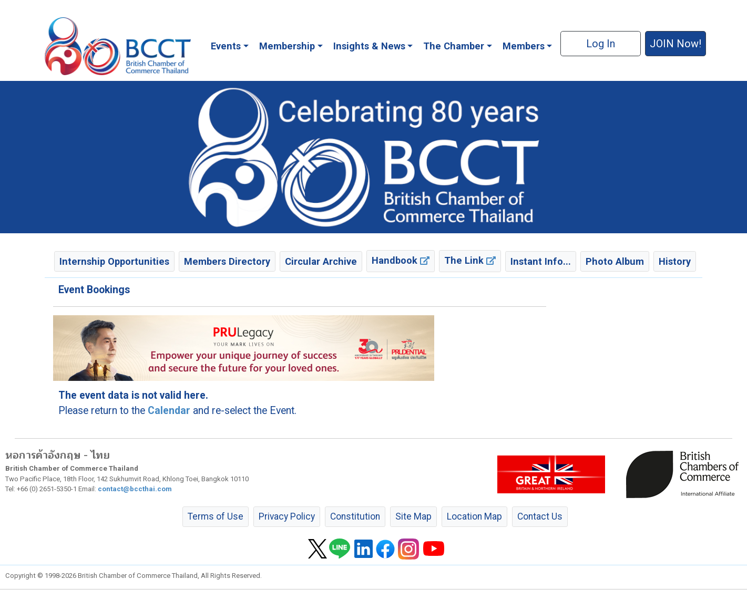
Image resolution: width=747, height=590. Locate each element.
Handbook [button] (400, 260)
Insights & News (369, 45)
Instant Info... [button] (540, 261)
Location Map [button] (474, 516)
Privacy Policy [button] (287, 516)
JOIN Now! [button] (675, 43)
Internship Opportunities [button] (114, 261)
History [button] (675, 261)
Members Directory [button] (227, 261)
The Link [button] (470, 260)
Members (524, 45)
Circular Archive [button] (321, 261)
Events (226, 45)
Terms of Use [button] (215, 516)
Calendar (169, 411)
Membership (287, 45)
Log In (600, 43)
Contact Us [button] (539, 516)
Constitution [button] (355, 516)
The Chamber (453, 45)
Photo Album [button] (615, 261)
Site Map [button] (413, 516)
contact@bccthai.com (135, 489)
